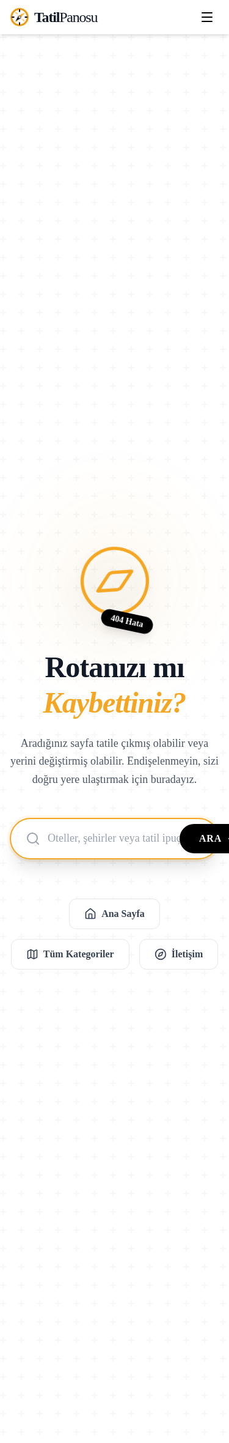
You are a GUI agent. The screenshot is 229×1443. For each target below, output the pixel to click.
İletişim (178, 954)
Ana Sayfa (114, 914)
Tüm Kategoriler (70, 954)
